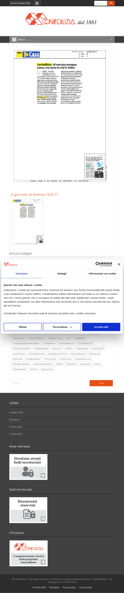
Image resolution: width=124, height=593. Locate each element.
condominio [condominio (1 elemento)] (49, 343)
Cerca (101, 383)
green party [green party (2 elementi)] (19, 353)
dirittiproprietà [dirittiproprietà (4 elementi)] (41, 348)
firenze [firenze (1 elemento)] (69, 348)
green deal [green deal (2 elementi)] (97, 348)
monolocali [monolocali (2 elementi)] (94, 353)
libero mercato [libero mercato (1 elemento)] (78, 353)
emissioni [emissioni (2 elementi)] (57, 348)
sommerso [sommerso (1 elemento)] (85, 364)
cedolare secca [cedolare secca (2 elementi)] (55, 338)
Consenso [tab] (21, 273)
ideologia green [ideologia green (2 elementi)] (37, 353)
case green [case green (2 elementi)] (19, 338)
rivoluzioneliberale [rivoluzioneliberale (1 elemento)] (42, 364)
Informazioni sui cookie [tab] (102, 273)
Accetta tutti (101, 327)
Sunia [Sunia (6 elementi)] (97, 364)
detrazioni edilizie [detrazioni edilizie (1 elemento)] (21, 348)
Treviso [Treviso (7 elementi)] (33, 369)
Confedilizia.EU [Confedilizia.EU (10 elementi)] (85, 343)
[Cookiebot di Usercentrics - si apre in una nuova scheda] (98, 264)
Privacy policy (16, 426)
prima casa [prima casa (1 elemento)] (65, 358)
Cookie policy (15, 433)
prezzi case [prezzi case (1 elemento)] (50, 358)
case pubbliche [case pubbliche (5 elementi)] (36, 338)
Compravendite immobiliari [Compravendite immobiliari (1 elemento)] (26, 343)
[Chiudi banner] (119, 264)
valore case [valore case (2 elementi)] (47, 369)
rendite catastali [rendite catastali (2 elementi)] (21, 364)
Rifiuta (22, 327)
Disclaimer (14, 419)
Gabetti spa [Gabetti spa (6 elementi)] (82, 348)
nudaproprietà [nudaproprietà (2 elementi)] (33, 358)
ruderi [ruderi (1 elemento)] (59, 364)
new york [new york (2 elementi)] (17, 358)
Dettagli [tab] (62, 273)
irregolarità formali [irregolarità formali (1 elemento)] (57, 353)
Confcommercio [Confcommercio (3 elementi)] (66, 343)
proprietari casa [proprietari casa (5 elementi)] (83, 358)
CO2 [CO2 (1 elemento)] (69, 338)
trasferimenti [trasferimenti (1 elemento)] (19, 369)
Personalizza (62, 327)
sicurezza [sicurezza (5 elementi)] (71, 364)
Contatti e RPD (16, 412)
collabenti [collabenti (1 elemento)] (80, 338)
